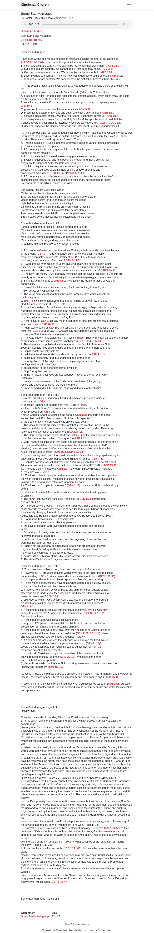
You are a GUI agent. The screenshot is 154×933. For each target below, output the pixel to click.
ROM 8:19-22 (75, 452)
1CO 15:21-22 (72, 848)
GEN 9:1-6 (93, 643)
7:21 (101, 613)
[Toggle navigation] (128, 4)
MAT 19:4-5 (111, 828)
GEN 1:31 (108, 112)
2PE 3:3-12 (67, 656)
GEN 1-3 (86, 92)
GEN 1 (78, 163)
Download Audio (31, 31)
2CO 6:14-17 (31, 62)
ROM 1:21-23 (56, 667)
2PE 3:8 (58, 280)
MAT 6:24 (106, 72)
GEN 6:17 (92, 613)
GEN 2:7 (43, 253)
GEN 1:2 (97, 341)
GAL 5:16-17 (113, 65)
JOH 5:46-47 (59, 882)
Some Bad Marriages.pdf (36, 916)
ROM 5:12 (84, 109)
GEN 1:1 (81, 341)
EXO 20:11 (48, 324)
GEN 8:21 (82, 633)
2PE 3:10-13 (108, 270)
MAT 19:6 (113, 683)
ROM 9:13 (116, 75)
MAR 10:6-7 (101, 122)
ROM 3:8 (107, 69)
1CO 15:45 (110, 465)
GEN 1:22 (34, 502)
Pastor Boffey (33, 39)
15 (97, 633)
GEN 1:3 (49, 411)
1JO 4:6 (115, 79)
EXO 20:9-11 (56, 99)
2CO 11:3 (114, 122)
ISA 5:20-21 (77, 173)
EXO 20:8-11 (74, 431)
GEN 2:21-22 (73, 260)
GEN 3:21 (97, 458)
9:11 (92, 633)
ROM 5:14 (112, 116)
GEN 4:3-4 (27, 606)
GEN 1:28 (81, 415)
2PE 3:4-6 (27, 106)
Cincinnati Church (35, 4)
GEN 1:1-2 (97, 354)
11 (22, 468)
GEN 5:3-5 (39, 331)
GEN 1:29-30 (106, 576)
